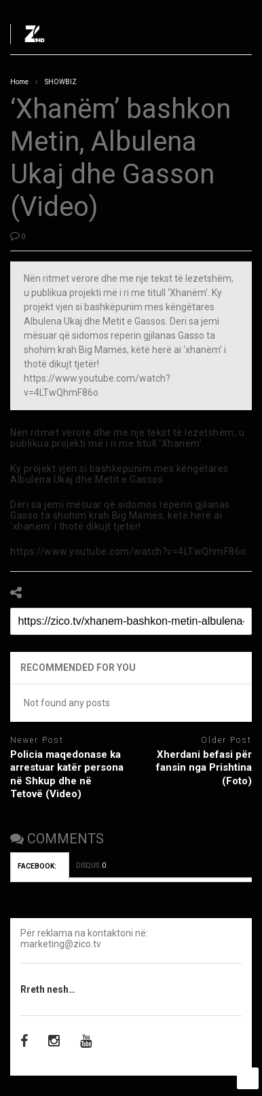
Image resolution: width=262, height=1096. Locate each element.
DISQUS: (91, 865)
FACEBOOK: (40, 866)
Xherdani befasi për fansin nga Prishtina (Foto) (204, 767)
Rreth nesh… (47, 989)
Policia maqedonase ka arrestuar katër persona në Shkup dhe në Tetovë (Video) (67, 774)
